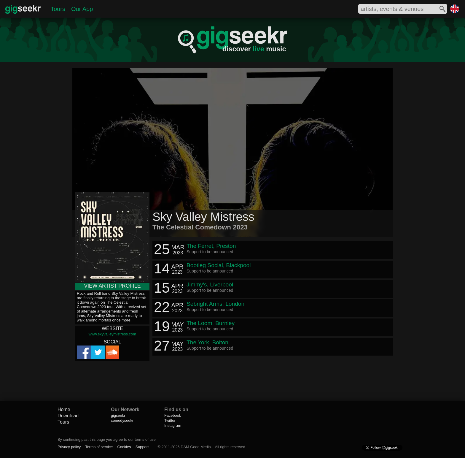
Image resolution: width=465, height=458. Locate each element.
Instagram (172, 425)
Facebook (172, 415)
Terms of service (99, 447)
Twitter (170, 420)
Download (68, 415)
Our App (82, 9)
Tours (58, 9)
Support (142, 447)
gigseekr (118, 415)
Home (64, 409)
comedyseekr (122, 420)
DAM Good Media (196, 447)
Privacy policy (69, 447)
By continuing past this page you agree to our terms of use (107, 439)
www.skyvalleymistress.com (112, 334)
